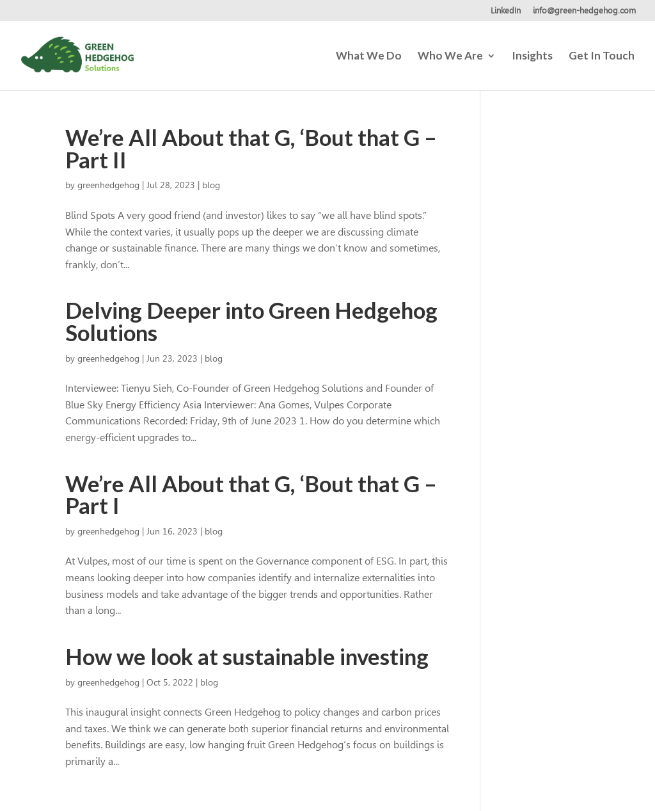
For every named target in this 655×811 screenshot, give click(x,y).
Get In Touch (602, 56)
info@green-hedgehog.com (584, 10)
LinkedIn (506, 10)
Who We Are (450, 56)
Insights (532, 56)
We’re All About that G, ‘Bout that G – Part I (251, 494)
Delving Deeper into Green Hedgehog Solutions (251, 321)
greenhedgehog (108, 185)
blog (211, 185)
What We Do (369, 56)
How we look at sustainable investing (247, 656)
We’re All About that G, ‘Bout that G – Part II (251, 148)
